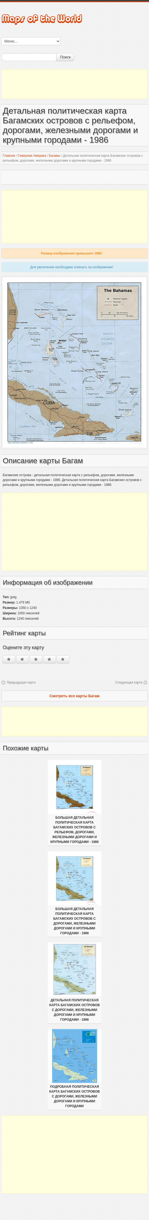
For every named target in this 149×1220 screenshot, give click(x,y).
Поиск (65, 57)
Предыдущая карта (21, 682)
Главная (9, 156)
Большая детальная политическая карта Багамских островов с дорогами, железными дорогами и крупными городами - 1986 (74, 921)
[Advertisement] (74, 84)
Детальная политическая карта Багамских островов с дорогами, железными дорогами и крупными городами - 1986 (74, 1010)
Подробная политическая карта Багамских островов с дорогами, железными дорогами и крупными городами (74, 1096)
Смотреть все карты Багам (74, 696)
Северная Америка (32, 156)
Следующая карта (128, 682)
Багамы (54, 156)
